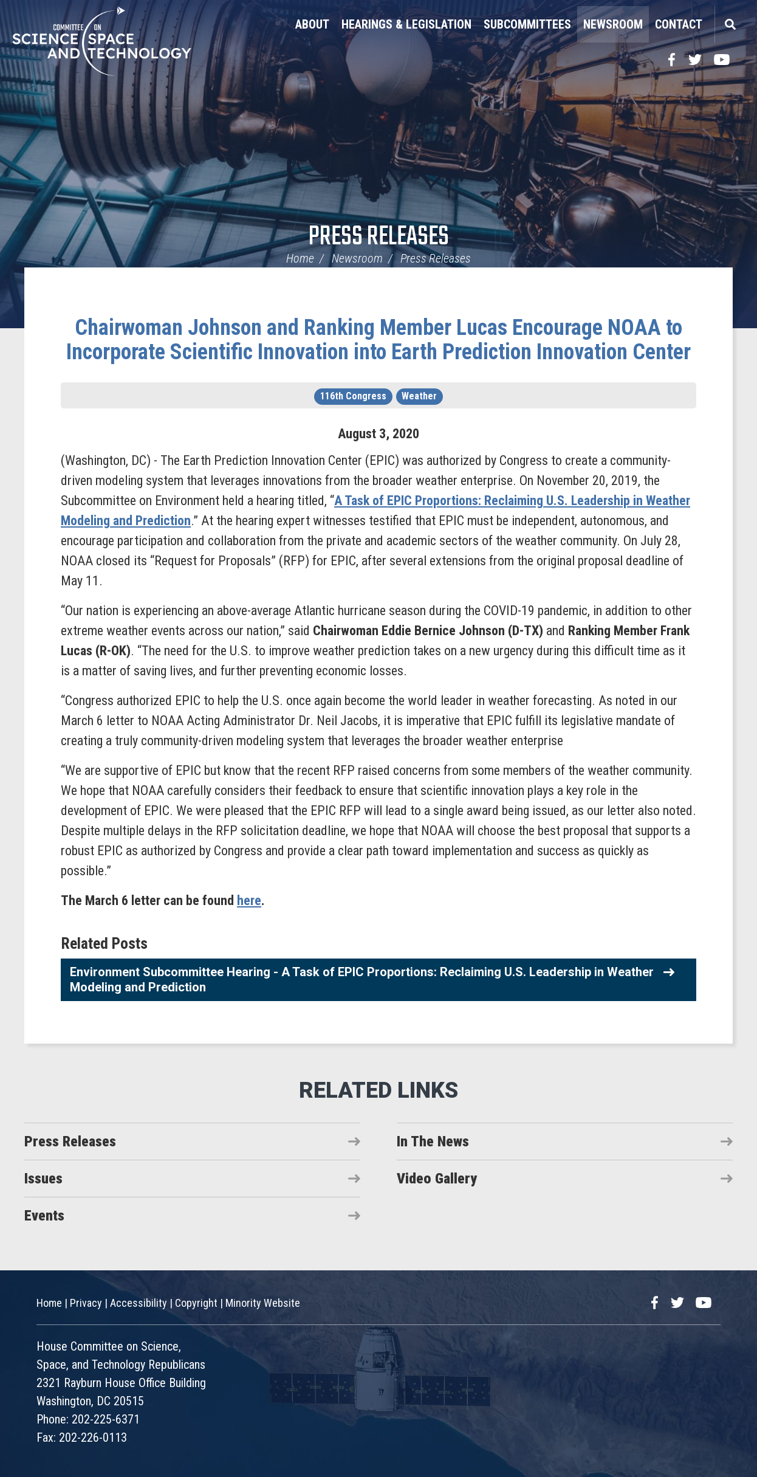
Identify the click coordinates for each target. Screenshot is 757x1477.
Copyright (196, 1302)
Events (44, 1215)
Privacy (86, 1302)
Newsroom (613, 24)
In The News (433, 1141)
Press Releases (379, 237)
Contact (678, 24)
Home (300, 258)
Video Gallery (437, 1178)
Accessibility (138, 1302)
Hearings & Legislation (406, 24)
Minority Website (262, 1302)
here (249, 900)
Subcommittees (527, 24)
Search (729, 24)
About (312, 24)
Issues (43, 1178)
